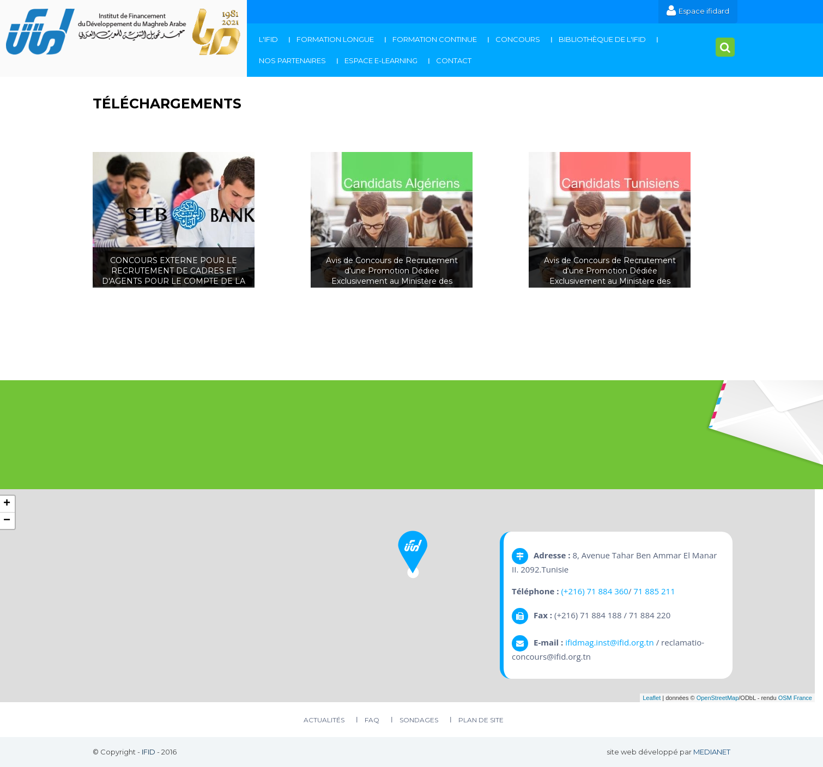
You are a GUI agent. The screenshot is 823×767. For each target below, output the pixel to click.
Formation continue (434, 39)
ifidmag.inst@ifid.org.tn (609, 642)
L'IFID (268, 39)
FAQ (372, 720)
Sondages (419, 720)
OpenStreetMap (718, 698)
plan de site (481, 720)
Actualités (324, 720)
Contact (453, 60)
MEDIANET (711, 751)
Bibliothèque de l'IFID (602, 39)
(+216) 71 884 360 (594, 591)
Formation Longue (335, 39)
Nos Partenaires (292, 60)
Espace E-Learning (380, 60)
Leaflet (652, 698)
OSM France (795, 698)
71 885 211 (654, 591)
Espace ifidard (698, 11)
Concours (517, 39)
